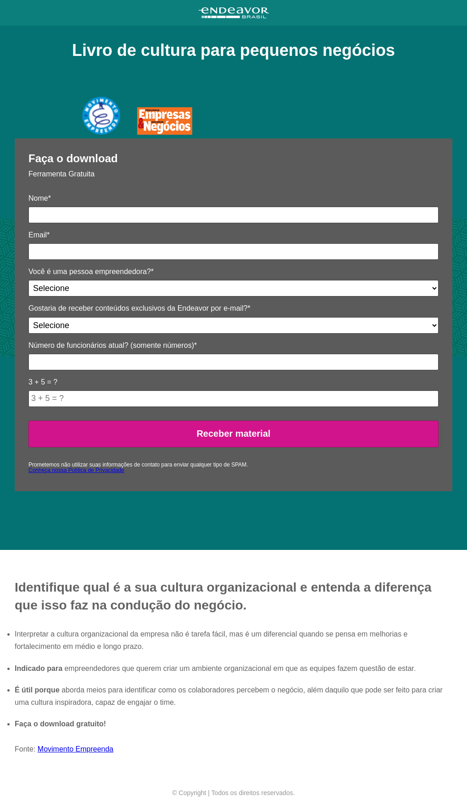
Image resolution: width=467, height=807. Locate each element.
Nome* (39, 198)
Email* (39, 235)
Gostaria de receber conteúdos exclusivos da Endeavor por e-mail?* (139, 308)
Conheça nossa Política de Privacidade (76, 470)
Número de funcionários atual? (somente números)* (112, 345)
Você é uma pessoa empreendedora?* (91, 271)
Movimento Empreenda (75, 749)
